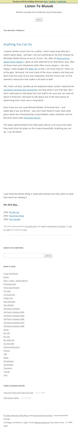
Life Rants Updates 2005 (14, 315)
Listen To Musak (39, 6)
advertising (52, 226)
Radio (6, 357)
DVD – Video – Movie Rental (16, 280)
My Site (7, 336)
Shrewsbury (9, 361)
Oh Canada (14, 219)
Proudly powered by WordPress (16, 415)
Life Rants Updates (12, 308)
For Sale (7, 291)
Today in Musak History (14, 385)
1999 (25, 422)
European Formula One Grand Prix (20, 89)
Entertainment (10, 284)
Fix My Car (14, 212)
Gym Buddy (9, 305)
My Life (7, 333)
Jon (25, 229)
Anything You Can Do (18, 44)
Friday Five (8, 298)
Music (6, 329)
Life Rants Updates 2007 (14, 322)
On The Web (9, 343)
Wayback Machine (42, 422)
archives (52, 1)
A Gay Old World (11, 273)
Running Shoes (16, 215)
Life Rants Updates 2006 (14, 319)
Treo (5, 375)
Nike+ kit (33, 68)
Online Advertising (11, 347)
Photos (7, 350)
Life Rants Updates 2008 (14, 326)
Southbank (8, 364)
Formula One (30, 226)
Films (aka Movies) (11, 287)
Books (6, 277)
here (46, 1)
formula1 (62, 226)
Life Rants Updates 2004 (14, 312)
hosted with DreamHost (42, 415)
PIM (5, 354)
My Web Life (9, 340)
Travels (7, 371)
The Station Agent (11, 398)
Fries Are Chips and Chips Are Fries (18, 392)
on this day (61, 1)
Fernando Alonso (32, 117)
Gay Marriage (9, 301)
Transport (8, 368)
